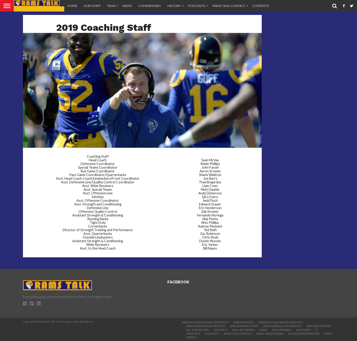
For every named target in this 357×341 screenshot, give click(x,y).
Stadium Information (304, 333)
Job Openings (282, 330)
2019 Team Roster (318, 326)
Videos (191, 337)
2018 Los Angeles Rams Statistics (205, 322)
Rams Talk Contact (229, 6)
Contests (260, 6)
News (127, 6)
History (174, 6)
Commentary (149, 6)
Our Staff (92, 6)
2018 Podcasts (243, 322)
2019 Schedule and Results (282, 326)
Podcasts (196, 6)
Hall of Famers (243, 330)
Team (111, 6)
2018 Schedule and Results (205, 326)
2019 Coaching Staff (244, 326)
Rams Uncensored (269, 333)
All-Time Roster (197, 330)
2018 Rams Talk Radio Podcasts (280, 322)
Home (72, 6)
